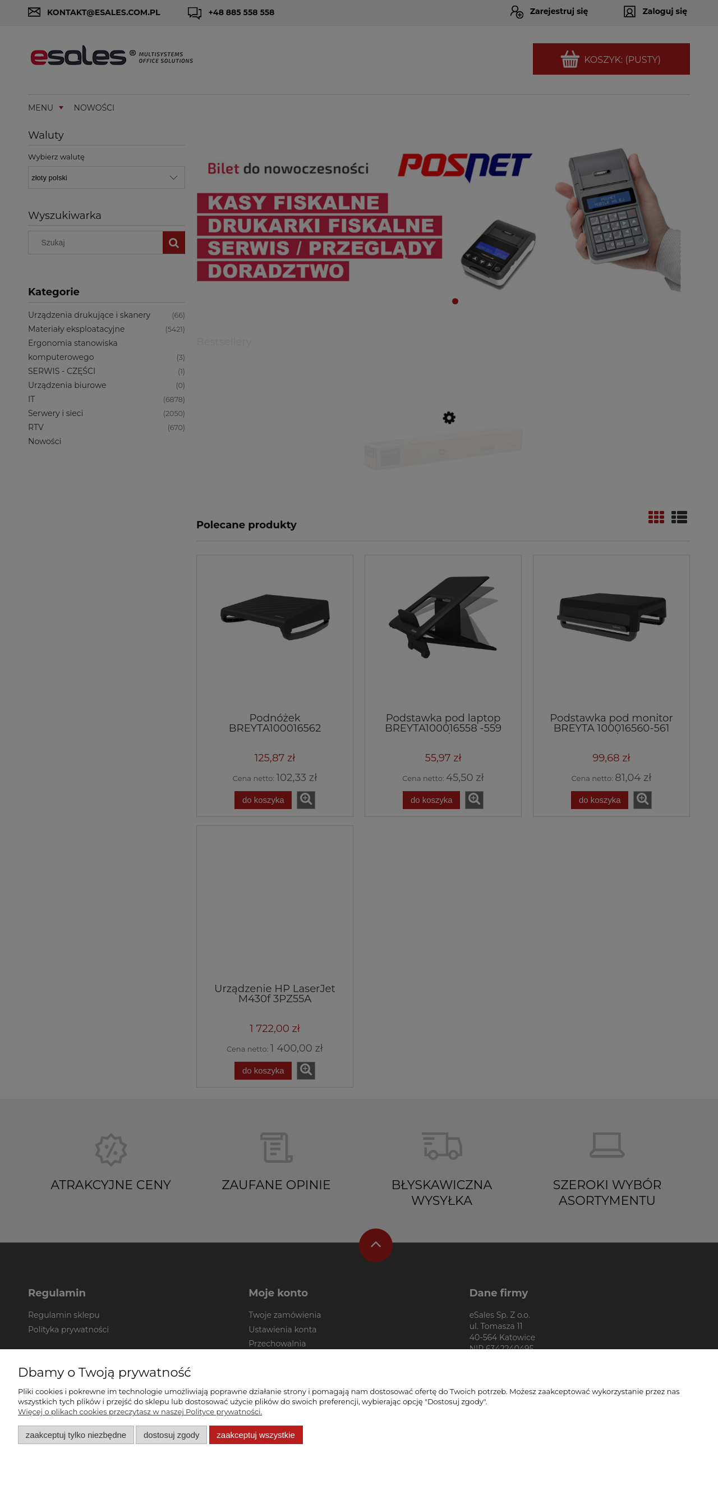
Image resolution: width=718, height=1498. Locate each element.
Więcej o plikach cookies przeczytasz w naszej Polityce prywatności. (140, 1411)
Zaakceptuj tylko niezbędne (76, 1435)
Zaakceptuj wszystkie (255, 1435)
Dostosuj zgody (172, 1435)
